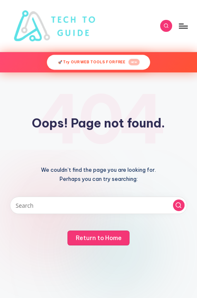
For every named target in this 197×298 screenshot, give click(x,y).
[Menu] (183, 26)
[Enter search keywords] (98, 205)
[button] (179, 205)
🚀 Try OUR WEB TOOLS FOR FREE (98, 62)
